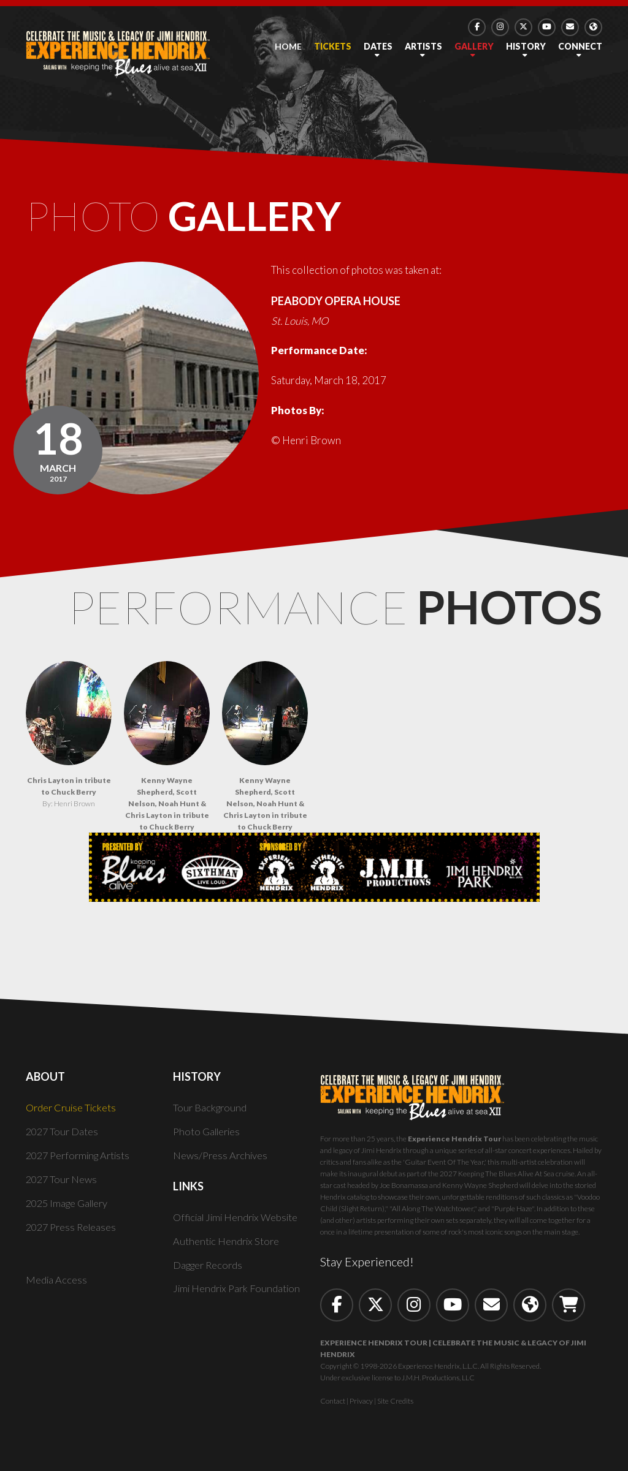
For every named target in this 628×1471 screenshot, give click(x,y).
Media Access (57, 1286)
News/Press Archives (222, 1161)
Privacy (361, 1407)
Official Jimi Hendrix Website (240, 1223)
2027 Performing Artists (82, 1161)
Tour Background (211, 1113)
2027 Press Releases (73, 1233)
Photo (207, 219)
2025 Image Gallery (70, 1209)
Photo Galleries (209, 1137)
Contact (332, 1407)
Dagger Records (209, 1271)
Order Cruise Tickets (73, 1113)
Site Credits (395, 1407)
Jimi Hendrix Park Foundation (240, 1294)
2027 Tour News (63, 1185)
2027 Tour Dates (63, 1137)
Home (288, 46)
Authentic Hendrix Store (228, 1247)
